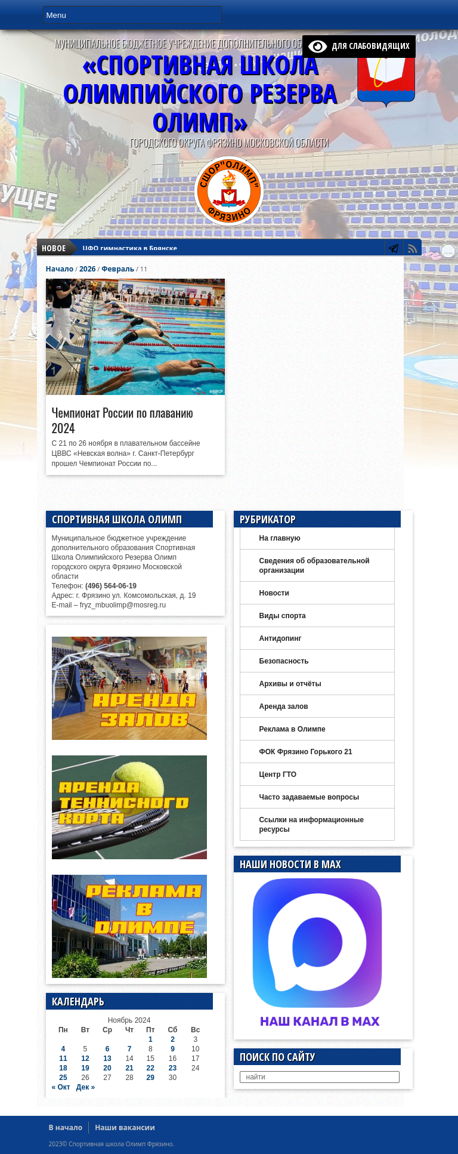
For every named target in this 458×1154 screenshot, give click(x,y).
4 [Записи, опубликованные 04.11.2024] (63, 1049)
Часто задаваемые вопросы (309, 797)
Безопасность (284, 661)
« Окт (61, 1087)
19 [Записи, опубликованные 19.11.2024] (85, 1068)
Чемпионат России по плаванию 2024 (122, 420)
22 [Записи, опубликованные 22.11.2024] (150, 1068)
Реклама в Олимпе (292, 729)
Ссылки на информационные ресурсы (311, 825)
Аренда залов (283, 706)
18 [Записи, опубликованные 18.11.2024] (63, 1068)
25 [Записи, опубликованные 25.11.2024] (63, 1077)
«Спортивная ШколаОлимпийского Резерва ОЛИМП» (199, 93)
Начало (60, 269)
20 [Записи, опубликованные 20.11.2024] (107, 1068)
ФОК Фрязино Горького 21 (305, 752)
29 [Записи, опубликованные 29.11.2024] (150, 1077)
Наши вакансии (125, 1127)
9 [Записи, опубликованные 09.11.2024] (173, 1049)
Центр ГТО (278, 774)
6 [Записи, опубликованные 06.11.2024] (108, 1049)
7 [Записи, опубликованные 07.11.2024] (130, 1049)
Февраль (117, 269)
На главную (280, 538)
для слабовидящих (359, 45)
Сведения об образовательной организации (314, 566)
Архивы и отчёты (290, 684)
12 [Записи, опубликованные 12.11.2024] (85, 1058)
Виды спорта (282, 616)
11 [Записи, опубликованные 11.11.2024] (63, 1058)
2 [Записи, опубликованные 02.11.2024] (173, 1039)
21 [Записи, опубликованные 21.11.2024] (129, 1068)
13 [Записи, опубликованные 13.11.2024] (107, 1058)
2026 (87, 269)
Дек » (85, 1087)
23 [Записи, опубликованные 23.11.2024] (173, 1068)
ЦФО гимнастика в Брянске (130, 247)
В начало (66, 1127)
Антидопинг (280, 638)
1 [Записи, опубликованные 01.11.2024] (150, 1039)
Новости (274, 593)
